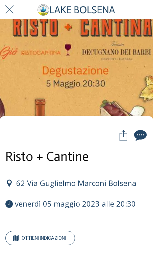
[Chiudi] (9, 9)
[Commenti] (139, 135)
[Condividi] (123, 135)
